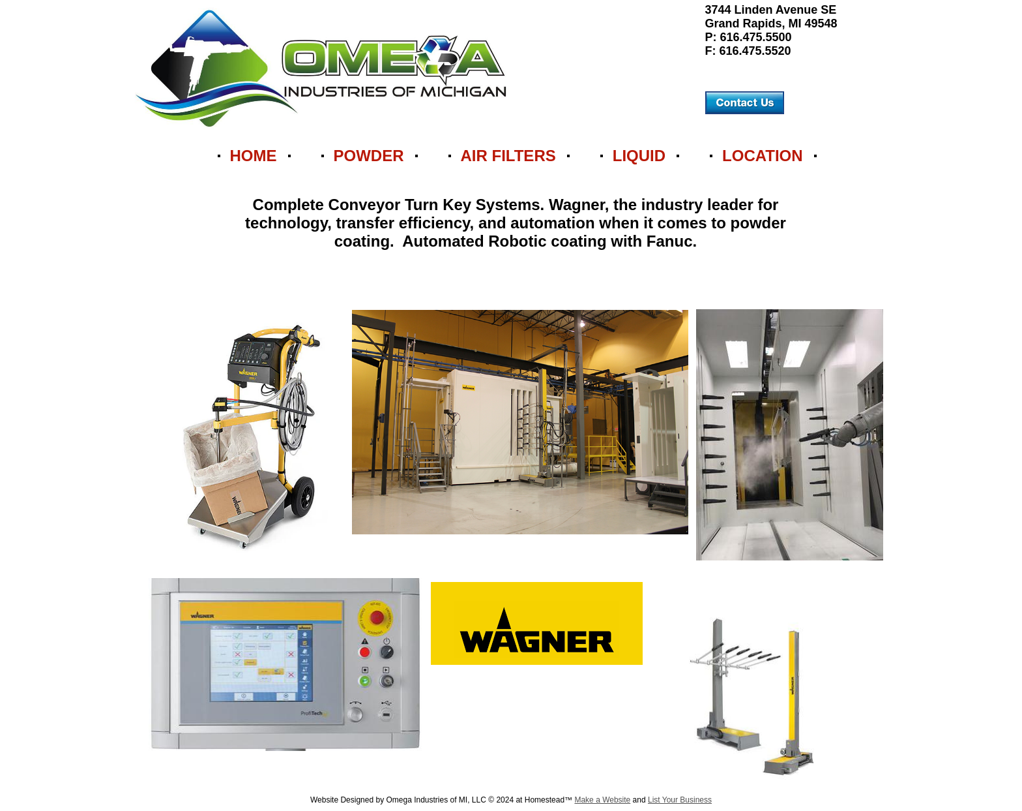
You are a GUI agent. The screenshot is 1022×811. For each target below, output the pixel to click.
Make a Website (602, 799)
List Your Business (680, 799)
